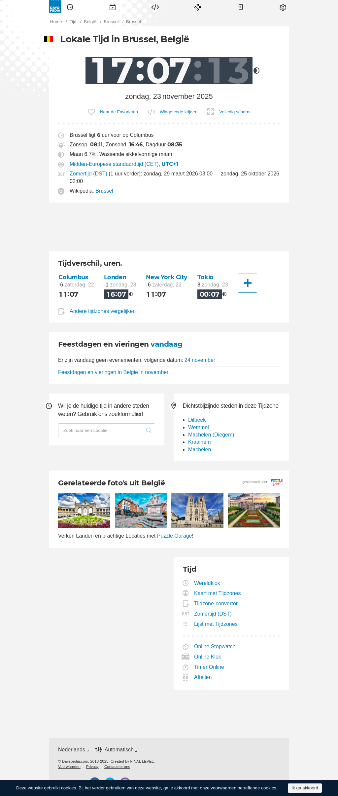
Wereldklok (207, 583)
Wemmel (198, 427)
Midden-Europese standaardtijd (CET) (114, 164)
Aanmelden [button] (240, 6)
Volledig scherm (235, 111)
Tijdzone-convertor (216, 603)
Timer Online (209, 667)
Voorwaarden (69, 767)
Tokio (205, 277)
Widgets (155, 6)
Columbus (73, 277)
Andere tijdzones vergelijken (103, 311)
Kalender (112, 6)
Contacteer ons (117, 767)
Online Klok (207, 657)
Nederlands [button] (71, 749)
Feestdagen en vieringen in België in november (113, 372)
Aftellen (203, 677)
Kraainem (199, 442)
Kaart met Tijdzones (217, 593)
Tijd (70, 6)
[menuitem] (70, 6)
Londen (115, 277)
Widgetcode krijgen (178, 111)
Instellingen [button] (283, 6)
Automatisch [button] (119, 749)
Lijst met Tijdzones (216, 624)
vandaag (166, 344)
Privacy (92, 767)
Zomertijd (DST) (88, 173)
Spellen (197, 6)
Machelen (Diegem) (211, 434)
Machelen (199, 449)
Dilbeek (197, 420)
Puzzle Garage (174, 536)
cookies (68, 787)
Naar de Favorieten (119, 111)
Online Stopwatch (214, 646)
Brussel (104, 191)
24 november (200, 360)
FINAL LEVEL (141, 761)
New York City (166, 277)
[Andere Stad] (247, 283)
